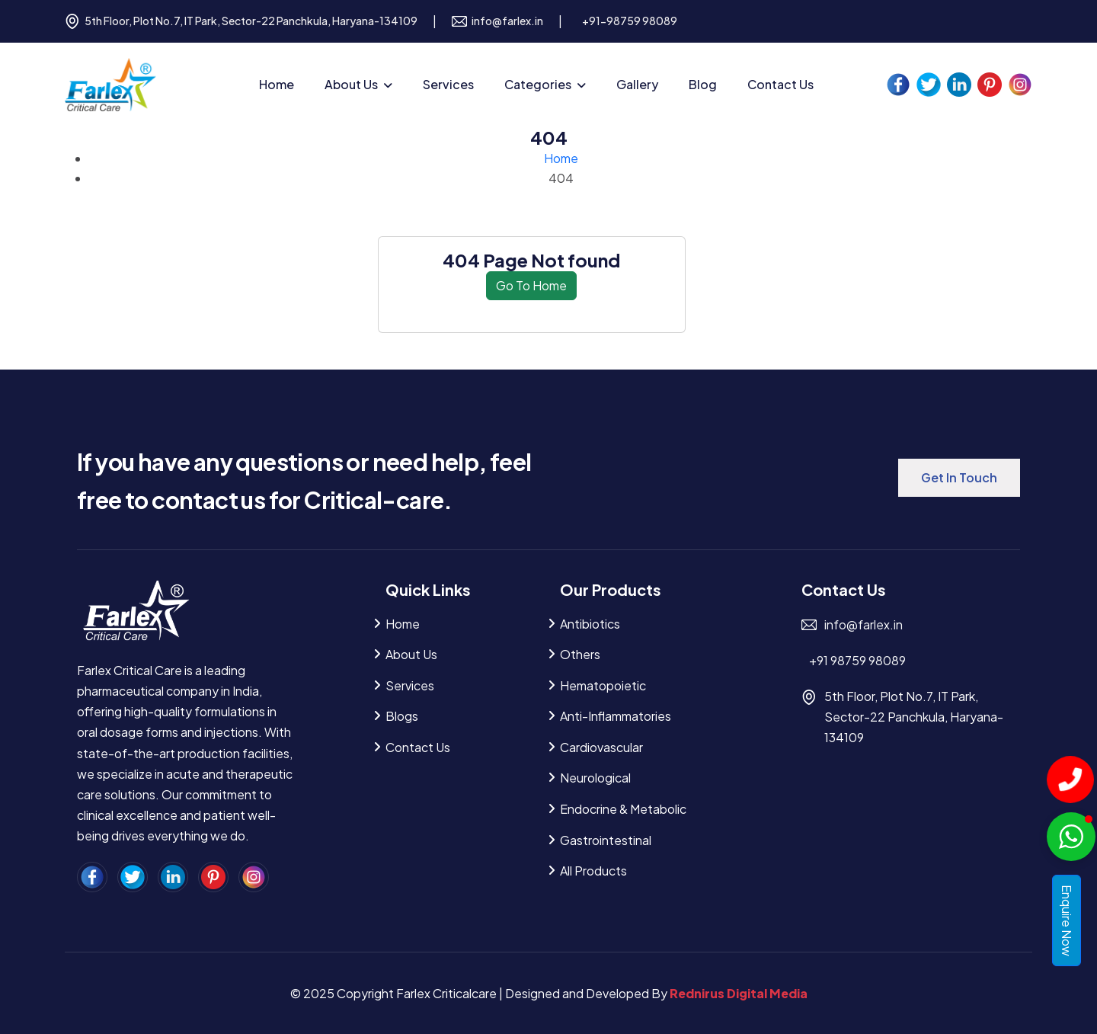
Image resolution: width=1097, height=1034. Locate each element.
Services (448, 84)
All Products (593, 871)
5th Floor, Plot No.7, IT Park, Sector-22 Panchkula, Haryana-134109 (241, 21)
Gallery (637, 84)
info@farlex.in (497, 21)
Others (580, 654)
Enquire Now (1067, 920)
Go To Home (531, 285)
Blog (703, 84)
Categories (537, 84)
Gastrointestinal (605, 840)
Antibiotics (590, 624)
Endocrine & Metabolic (623, 809)
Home (276, 84)
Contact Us (780, 84)
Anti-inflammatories (615, 716)
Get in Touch (959, 477)
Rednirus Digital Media (739, 993)
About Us (351, 84)
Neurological (595, 778)
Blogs (401, 716)
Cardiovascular (601, 747)
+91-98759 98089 (629, 20)
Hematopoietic (603, 685)
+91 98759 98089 (857, 660)
